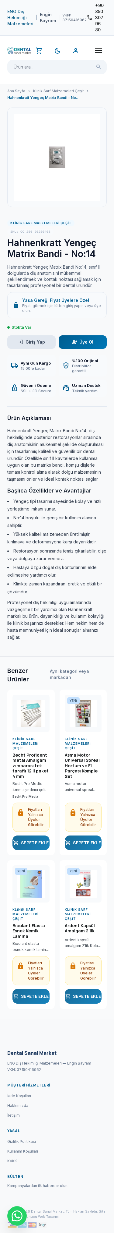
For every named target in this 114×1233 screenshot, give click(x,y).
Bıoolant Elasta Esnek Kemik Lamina (28, 931)
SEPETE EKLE (31, 842)
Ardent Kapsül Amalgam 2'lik (80, 928)
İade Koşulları (19, 1095)
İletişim (13, 1115)
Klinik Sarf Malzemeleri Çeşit (58, 91)
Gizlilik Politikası (21, 1141)
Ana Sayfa (16, 91)
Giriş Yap (31, 341)
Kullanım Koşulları (22, 1151)
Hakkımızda (17, 1105)
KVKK (12, 1161)
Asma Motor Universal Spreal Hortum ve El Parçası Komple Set (82, 765)
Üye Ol (82, 341)
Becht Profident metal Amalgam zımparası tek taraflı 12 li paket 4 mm (30, 765)
